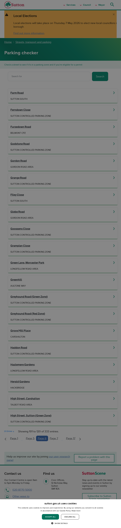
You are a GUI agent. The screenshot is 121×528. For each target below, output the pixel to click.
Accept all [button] (50, 517)
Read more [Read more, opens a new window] (76, 510)
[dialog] (60, 513)
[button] (60, 523)
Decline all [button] (69, 517)
